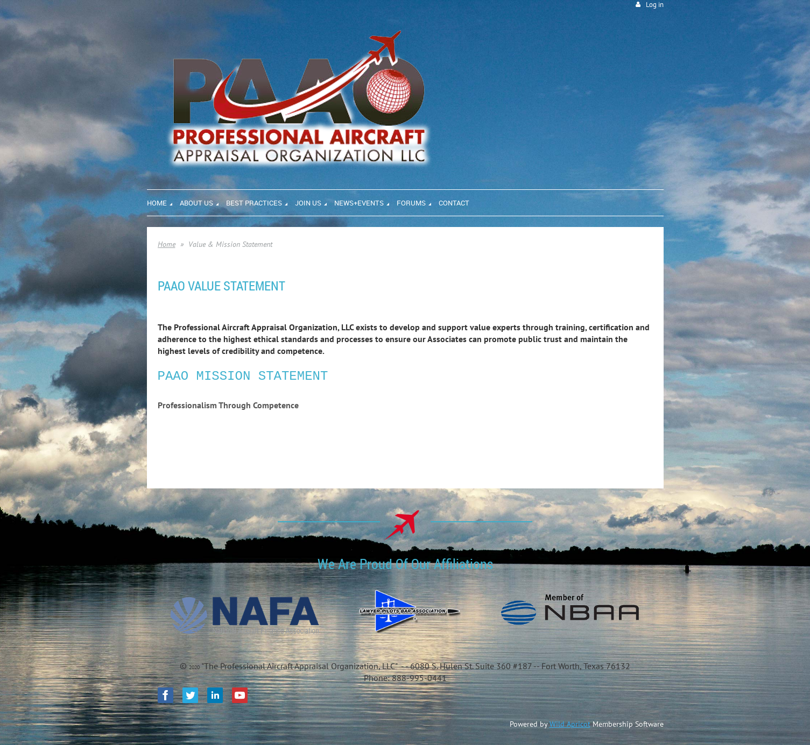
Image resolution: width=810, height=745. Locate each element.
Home (166, 244)
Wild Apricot (570, 724)
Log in (655, 4)
